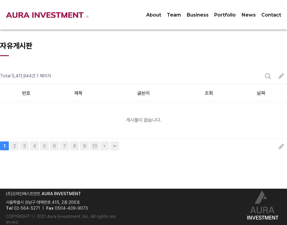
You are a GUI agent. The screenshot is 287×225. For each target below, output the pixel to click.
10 (94, 146)
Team (174, 15)
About (153, 15)
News (249, 15)
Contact (271, 15)
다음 (104, 145)
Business (198, 15)
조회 (209, 93)
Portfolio (225, 15)
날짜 (261, 93)
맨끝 (114, 145)
